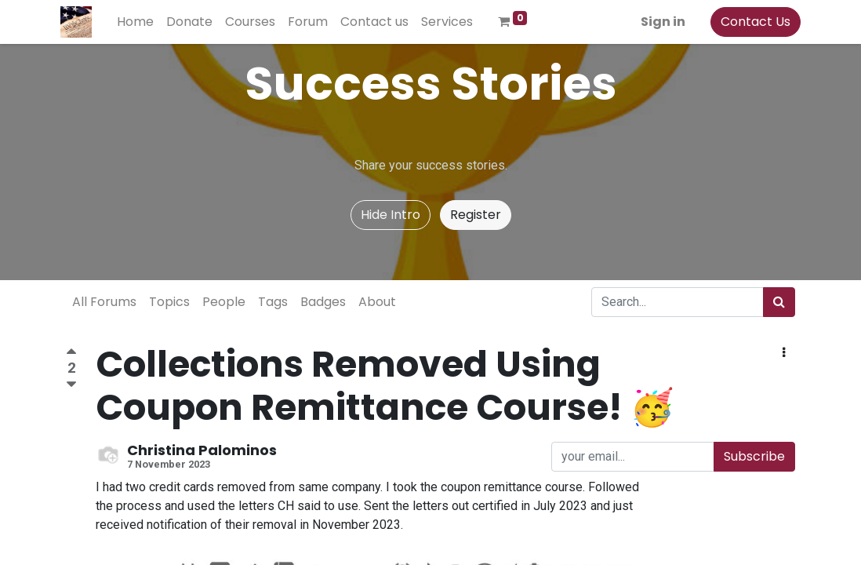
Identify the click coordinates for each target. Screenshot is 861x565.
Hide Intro (390, 215)
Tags (273, 302)
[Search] (779, 302)
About (377, 302)
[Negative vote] (71, 385)
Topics (169, 302)
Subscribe (754, 456)
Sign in (657, 22)
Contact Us (750, 22)
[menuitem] (140, 22)
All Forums (104, 302)
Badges (323, 302)
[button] (783, 353)
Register (475, 215)
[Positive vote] (71, 353)
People (223, 302)
